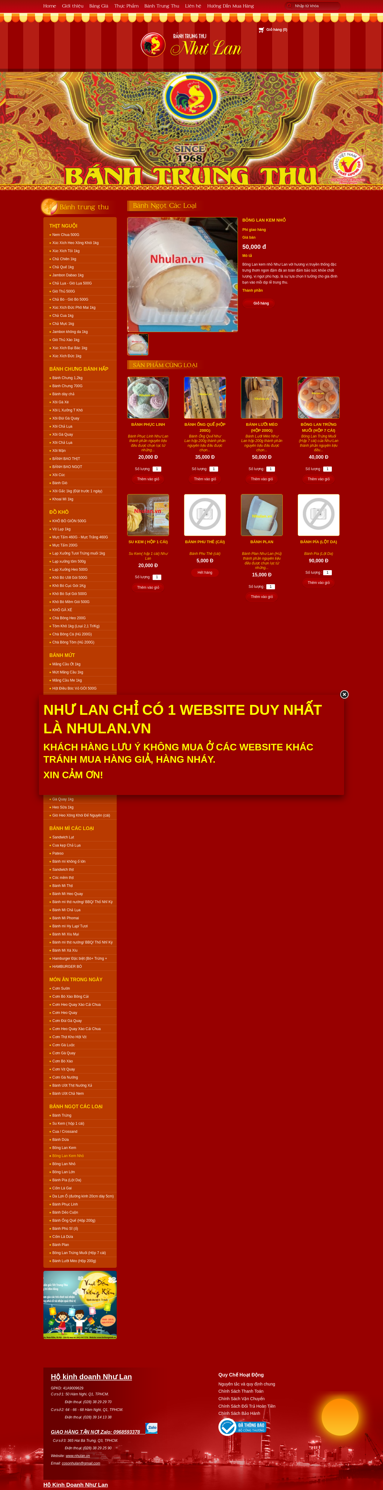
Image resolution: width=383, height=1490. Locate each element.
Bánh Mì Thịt (62, 886)
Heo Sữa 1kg (63, 807)
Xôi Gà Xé (60, 402)
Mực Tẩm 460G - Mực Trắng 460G (80, 537)
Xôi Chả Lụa (62, 426)
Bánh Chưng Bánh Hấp (78, 369)
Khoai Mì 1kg (62, 499)
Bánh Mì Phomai (65, 918)
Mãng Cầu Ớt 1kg (66, 664)
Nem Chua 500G (65, 235)
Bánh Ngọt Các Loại (76, 1106)
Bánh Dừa (60, 1140)
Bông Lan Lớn (63, 1172)
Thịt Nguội (63, 225)
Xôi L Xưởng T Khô (67, 410)
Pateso (57, 853)
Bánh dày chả (63, 394)
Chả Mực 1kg (63, 324)
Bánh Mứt (62, 655)
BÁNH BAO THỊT (66, 459)
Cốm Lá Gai (62, 1188)
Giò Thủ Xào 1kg (65, 340)
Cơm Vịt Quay (63, 1069)
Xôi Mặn (59, 451)
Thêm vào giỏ (148, 479)
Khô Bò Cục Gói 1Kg (69, 586)
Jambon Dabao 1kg (67, 275)
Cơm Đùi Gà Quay (67, 1021)
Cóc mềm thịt (63, 878)
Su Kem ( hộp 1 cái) (68, 1123)
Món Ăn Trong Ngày (76, 979)
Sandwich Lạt (63, 837)
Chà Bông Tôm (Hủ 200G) (73, 642)
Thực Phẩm (126, 5)
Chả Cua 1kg (62, 316)
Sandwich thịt (63, 869)
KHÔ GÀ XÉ (62, 610)
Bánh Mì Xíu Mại (65, 934)
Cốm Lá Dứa (62, 1237)
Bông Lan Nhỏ (63, 1164)
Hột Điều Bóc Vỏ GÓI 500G (74, 688)
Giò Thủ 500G (63, 291)
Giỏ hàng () (276, 30)
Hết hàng (204, 572)
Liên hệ (193, 5)
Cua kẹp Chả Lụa (66, 845)
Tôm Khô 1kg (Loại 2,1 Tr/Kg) (76, 626)
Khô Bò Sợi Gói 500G (69, 594)
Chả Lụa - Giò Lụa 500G (72, 283)
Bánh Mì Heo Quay (67, 894)
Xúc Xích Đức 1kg (66, 356)
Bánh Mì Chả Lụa (66, 910)
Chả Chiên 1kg (64, 259)
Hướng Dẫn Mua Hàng (230, 5)
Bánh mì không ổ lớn (69, 861)
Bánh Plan (60, 1245)
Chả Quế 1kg (63, 267)
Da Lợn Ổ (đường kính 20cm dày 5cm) (83, 1196)
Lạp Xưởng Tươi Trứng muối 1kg (78, 553)
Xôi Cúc (58, 475)
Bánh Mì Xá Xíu (64, 950)
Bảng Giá (98, 5)
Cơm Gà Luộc (63, 1045)
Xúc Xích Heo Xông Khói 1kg (75, 243)
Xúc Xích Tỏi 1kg (66, 251)
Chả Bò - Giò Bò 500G (70, 299)
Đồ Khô (59, 512)
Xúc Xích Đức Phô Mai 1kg (73, 307)
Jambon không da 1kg (70, 332)
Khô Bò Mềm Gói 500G (70, 602)
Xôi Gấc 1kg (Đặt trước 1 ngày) (77, 491)
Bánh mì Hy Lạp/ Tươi (70, 926)
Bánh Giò (59, 483)
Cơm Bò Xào (62, 1061)
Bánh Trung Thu (162, 5)
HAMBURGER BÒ (67, 966)
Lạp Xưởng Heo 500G (70, 569)
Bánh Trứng (61, 1115)
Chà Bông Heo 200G (69, 618)
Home (49, 5)
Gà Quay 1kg (63, 799)
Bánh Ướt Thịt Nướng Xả (72, 1085)
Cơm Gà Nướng (65, 1077)
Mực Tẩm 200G (64, 545)
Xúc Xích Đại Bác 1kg (69, 348)
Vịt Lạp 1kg (61, 529)
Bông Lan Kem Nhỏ (68, 1156)
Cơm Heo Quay (64, 1013)
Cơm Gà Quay (63, 1053)
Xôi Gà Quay (62, 434)
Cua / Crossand (64, 1131)
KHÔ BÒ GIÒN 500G (69, 521)
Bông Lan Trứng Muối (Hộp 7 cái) (79, 1253)
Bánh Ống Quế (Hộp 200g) (73, 1220)
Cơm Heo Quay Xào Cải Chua (76, 1005)
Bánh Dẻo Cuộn (65, 1212)
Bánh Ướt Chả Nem (68, 1093)
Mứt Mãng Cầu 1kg (67, 672)
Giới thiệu (72, 5)
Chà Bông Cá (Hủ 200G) (72, 634)
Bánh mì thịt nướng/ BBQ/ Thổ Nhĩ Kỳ (82, 902)
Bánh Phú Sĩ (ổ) (65, 1228)
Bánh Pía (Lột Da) (66, 1180)
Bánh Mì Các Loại (71, 828)
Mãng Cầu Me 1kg (67, 680)
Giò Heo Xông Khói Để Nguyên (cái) (81, 815)
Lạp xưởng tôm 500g (69, 561)
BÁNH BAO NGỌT (67, 467)
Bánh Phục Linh (65, 1204)
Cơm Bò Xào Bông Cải (70, 996)
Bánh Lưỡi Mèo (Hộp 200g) (74, 1261)
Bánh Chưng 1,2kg (67, 378)
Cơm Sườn (61, 988)
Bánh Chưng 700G (67, 386)
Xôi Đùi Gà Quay (65, 418)
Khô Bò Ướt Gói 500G (69, 578)
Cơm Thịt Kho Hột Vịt (69, 1037)
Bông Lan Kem (64, 1148)
